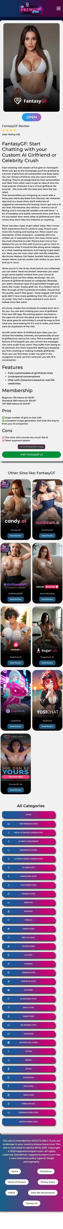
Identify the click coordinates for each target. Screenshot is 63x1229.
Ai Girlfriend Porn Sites (32, 446)
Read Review (15, 536)
